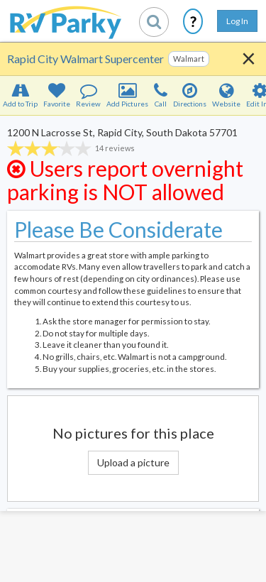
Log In (237, 21)
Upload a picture (133, 462)
